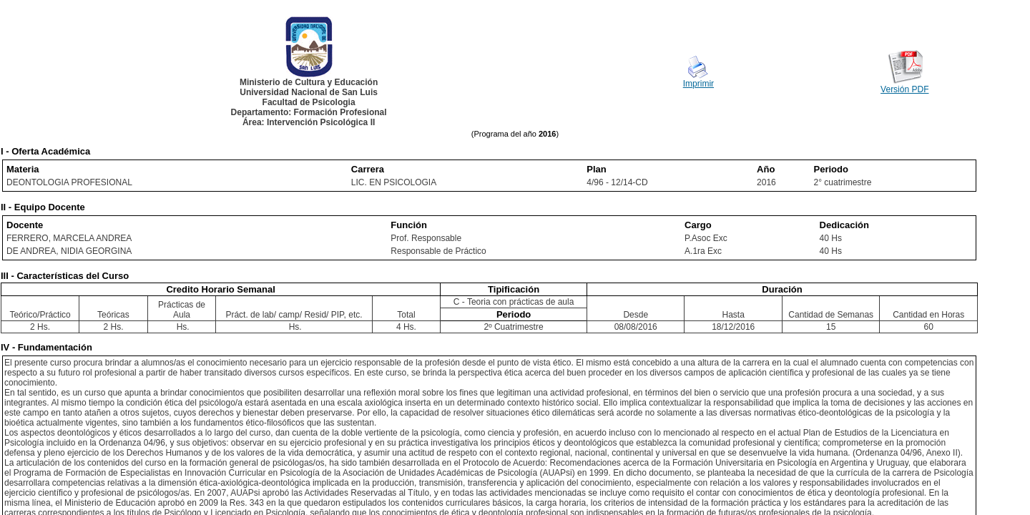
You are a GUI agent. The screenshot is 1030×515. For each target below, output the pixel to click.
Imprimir (698, 84)
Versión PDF (904, 89)
